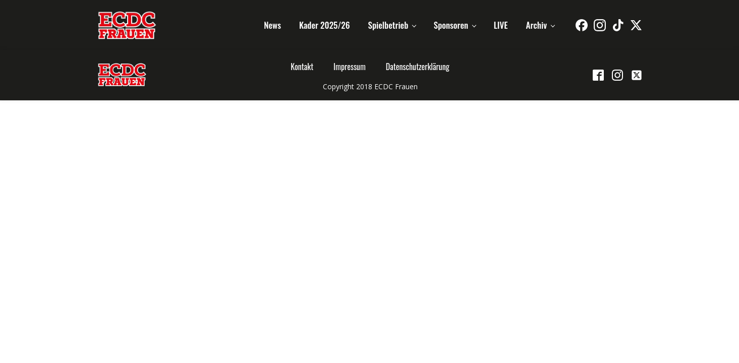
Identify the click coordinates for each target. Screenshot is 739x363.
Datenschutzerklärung (417, 66)
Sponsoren (451, 25)
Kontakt (302, 66)
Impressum (349, 66)
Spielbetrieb (388, 25)
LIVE (501, 25)
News (272, 25)
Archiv (536, 25)
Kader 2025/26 (324, 25)
